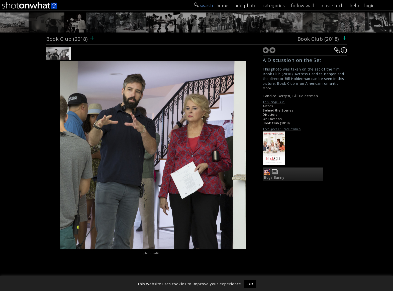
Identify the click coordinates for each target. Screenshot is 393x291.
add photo (246, 5)
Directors (270, 114)
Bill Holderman (305, 96)
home (223, 5)
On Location (272, 119)
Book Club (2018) (67, 39)
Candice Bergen (276, 96)
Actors (268, 106)
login (369, 5)
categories (274, 5)
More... (268, 88)
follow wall (303, 5)
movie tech (332, 5)
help (354, 5)
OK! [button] (250, 284)
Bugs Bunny (274, 177)
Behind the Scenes (278, 110)
